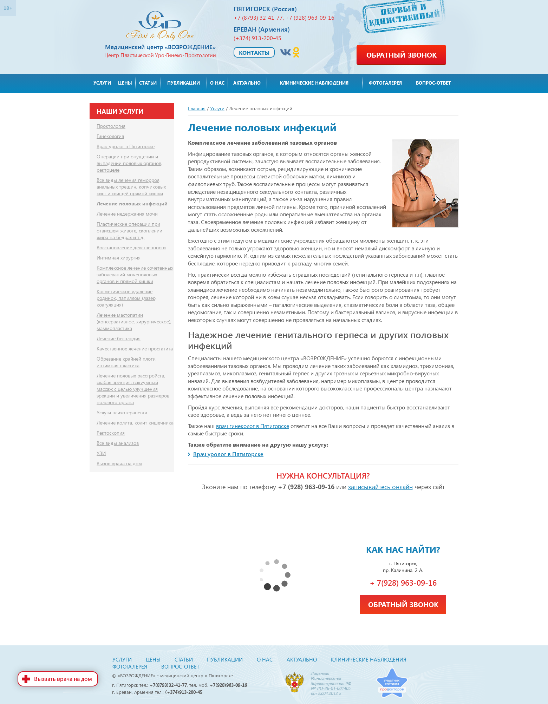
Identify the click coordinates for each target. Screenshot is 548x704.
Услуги (217, 108)
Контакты (254, 52)
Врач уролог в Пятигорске (228, 454)
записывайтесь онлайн (380, 486)
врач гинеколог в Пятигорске (252, 425)
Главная (196, 108)
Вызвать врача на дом (63, 678)
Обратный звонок (401, 54)
